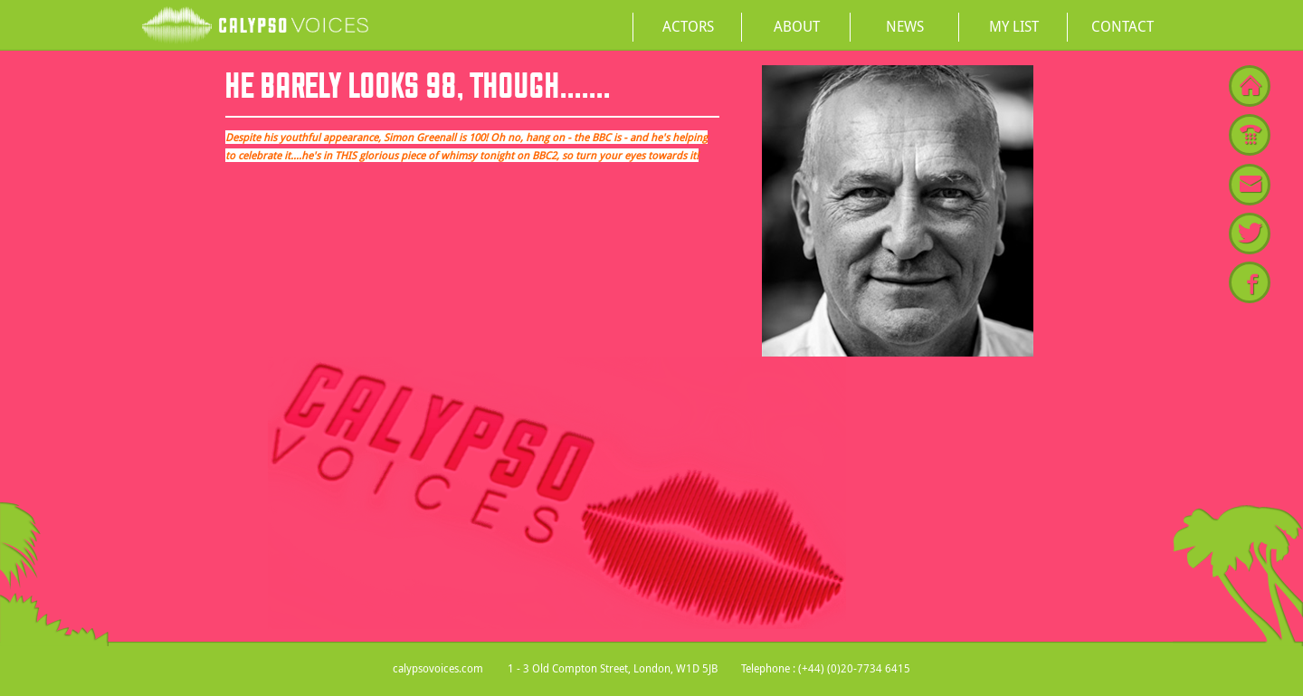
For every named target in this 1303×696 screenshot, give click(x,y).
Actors (688, 26)
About (797, 26)
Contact (1122, 26)
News (905, 26)
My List (1014, 26)
